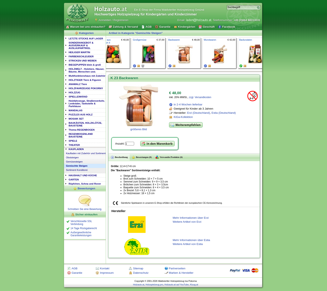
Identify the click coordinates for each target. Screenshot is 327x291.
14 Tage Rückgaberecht (83, 228)
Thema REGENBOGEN (81, 129)
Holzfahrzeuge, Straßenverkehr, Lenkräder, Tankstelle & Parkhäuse (87, 103)
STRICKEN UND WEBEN (83, 60)
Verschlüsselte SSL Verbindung (81, 223)
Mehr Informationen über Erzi (191, 217)
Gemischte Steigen (76, 166)
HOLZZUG (74, 92)
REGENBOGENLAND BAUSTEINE (81, 135)
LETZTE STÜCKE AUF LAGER (86, 38)
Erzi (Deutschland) (198, 112)
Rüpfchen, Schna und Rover (85, 183)
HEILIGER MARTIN (79, 52)
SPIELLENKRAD (78, 96)
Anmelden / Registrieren (113, 20)
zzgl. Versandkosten (200, 97)
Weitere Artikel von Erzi (187, 221)
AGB (74, 268)
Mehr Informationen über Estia (191, 240)
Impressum (107, 272)
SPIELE (73, 140)
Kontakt (104, 268)
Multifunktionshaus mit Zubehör (87, 75)
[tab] (85, 38)
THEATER (74, 145)
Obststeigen (72, 157)
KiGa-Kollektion (183, 117)
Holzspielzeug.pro (154, 284)
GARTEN (74, 179)
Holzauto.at (138, 284)
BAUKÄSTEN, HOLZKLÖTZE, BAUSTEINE (85, 124)
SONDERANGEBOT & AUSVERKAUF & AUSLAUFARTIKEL (81, 45)
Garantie (77, 272)
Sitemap (138, 268)
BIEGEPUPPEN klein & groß (85, 64)
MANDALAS (75, 110)
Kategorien (86, 33)
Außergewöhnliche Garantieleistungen (81, 234)
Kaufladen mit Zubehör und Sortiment (86, 153)
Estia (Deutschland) (223, 112)
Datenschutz (140, 272)
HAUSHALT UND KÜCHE (83, 175)
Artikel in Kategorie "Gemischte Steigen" (136, 33)
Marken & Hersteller (181, 272)
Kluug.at (194, 284)
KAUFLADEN (76, 149)
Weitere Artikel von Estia (188, 244)
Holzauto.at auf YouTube (177, 284)
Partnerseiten (177, 268)
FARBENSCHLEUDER (81, 56)
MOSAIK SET (76, 118)
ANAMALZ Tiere (78, 84)
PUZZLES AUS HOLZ (81, 114)
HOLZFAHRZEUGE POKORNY (86, 88)
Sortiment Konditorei (77, 170)
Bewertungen (86, 188)
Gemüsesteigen (74, 161)
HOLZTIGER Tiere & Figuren (85, 80)
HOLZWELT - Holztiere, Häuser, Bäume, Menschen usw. (86, 70)
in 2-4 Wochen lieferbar (188, 104)
